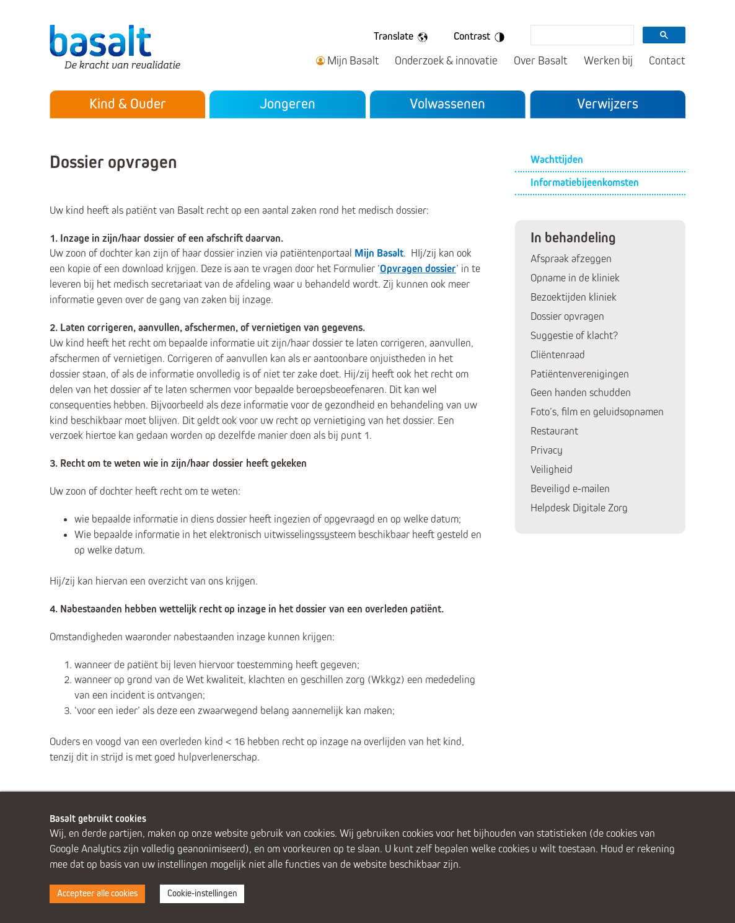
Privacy (546, 450)
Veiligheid (551, 469)
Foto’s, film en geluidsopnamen (597, 411)
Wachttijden (556, 159)
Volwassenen (447, 103)
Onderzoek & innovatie (446, 61)
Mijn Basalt (353, 61)
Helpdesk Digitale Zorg (579, 507)
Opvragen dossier (418, 268)
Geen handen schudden (580, 392)
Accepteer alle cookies (97, 893)
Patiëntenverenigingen (579, 374)
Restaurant (554, 431)
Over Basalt (541, 61)
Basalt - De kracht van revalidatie (118, 47)
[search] (581, 36)
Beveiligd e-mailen (570, 488)
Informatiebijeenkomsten (584, 182)
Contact (667, 61)
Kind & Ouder (127, 103)
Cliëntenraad (557, 354)
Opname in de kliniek (575, 278)
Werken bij (608, 61)
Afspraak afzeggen (571, 258)
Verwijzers (607, 103)
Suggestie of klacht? (574, 335)
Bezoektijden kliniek (573, 297)
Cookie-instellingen (202, 893)
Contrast (481, 37)
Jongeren (287, 103)
